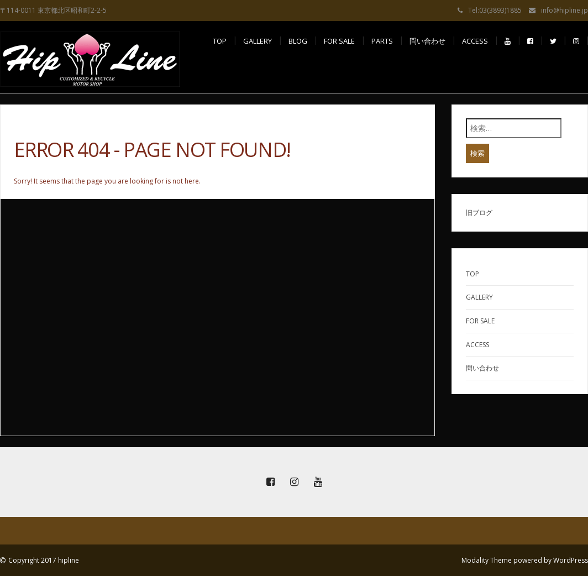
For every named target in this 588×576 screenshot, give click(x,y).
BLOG (297, 41)
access (475, 41)
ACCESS (477, 344)
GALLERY (257, 41)
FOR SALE (339, 41)
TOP (220, 41)
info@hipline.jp (564, 10)
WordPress (570, 560)
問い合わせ (427, 41)
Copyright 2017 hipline (43, 560)
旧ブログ (479, 212)
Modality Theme (486, 560)
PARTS (382, 41)
